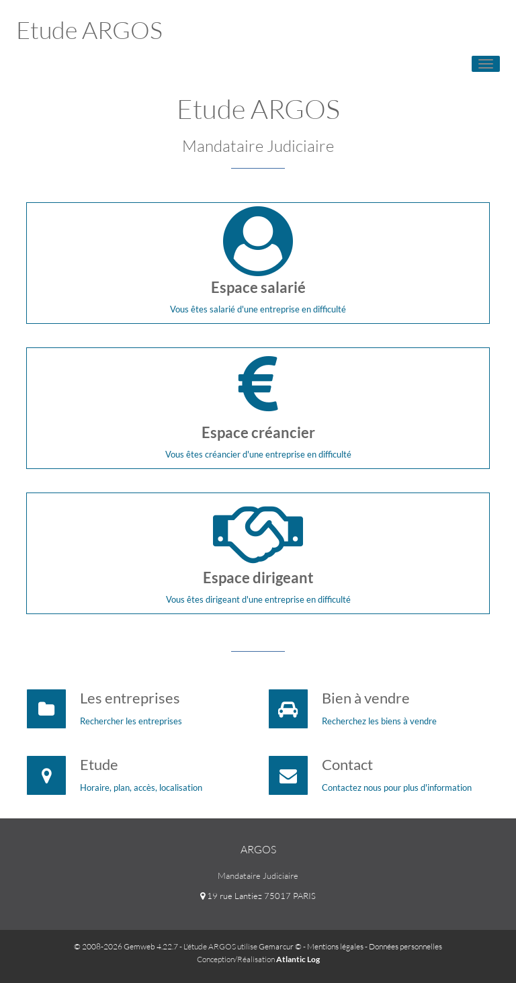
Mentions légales (335, 946)
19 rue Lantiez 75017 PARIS (258, 895)
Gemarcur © (280, 946)
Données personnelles (405, 946)
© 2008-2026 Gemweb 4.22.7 (126, 946)
